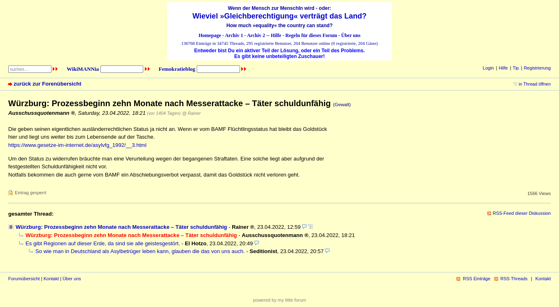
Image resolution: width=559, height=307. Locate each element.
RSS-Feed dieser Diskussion (522, 213)
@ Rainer (191, 113)
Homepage (209, 35)
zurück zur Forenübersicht (48, 84)
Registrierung (537, 67)
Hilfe (276, 35)
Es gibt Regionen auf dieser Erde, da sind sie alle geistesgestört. (103, 243)
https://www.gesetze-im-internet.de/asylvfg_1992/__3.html (77, 145)
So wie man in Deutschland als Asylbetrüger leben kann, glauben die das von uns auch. (140, 251)
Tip (516, 67)
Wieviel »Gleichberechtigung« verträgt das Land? (280, 16)
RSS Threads (514, 278)
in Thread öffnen (535, 83)
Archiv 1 (234, 35)
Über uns (351, 35)
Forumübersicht (24, 278)
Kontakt (51, 278)
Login (488, 67)
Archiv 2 (256, 35)
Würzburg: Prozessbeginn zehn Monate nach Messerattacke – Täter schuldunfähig (121, 227)
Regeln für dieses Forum (311, 35)
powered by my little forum (279, 300)
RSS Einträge (476, 278)
